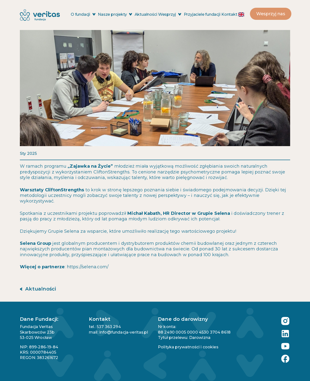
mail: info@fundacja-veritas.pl (118, 332)
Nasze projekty (115, 14)
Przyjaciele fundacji (202, 14)
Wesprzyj (169, 14)
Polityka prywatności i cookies (188, 347)
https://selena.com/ (87, 266)
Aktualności (146, 14)
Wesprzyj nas (270, 13)
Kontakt (229, 14)
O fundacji (83, 14)
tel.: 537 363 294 (105, 326)
